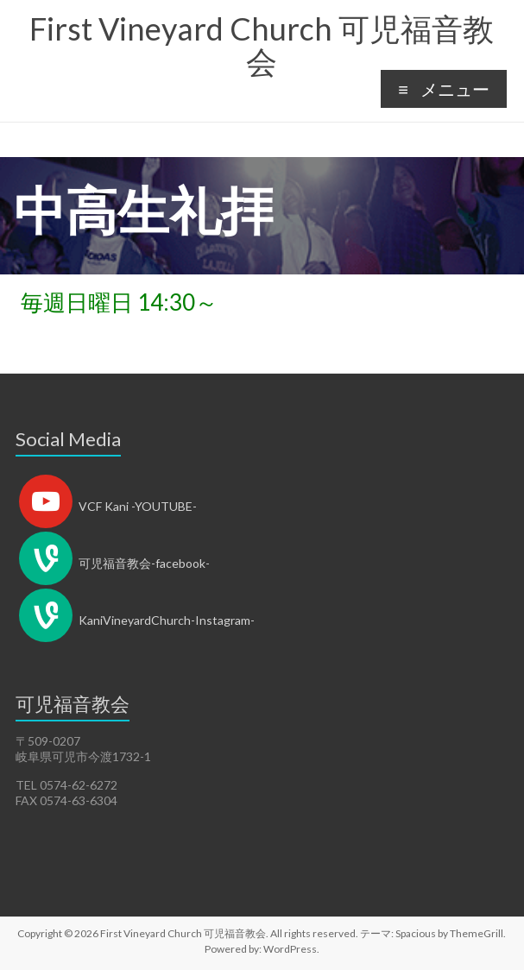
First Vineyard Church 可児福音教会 (261, 44)
